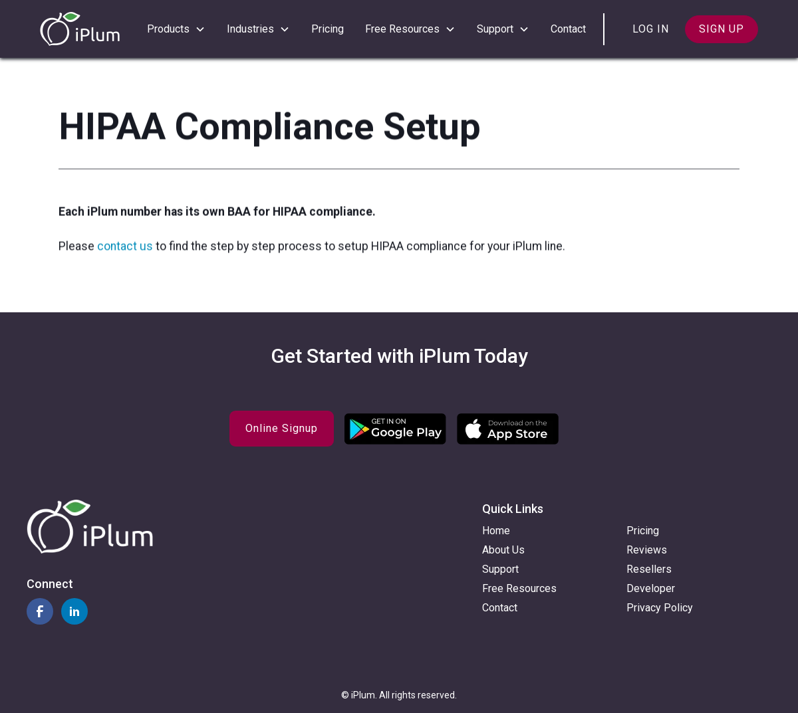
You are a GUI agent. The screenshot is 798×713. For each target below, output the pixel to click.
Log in (650, 29)
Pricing (327, 29)
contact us (126, 248)
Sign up (721, 29)
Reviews (646, 550)
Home (496, 530)
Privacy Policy (659, 607)
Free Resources (519, 588)
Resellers (649, 569)
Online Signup (281, 428)
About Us (503, 550)
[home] (80, 29)
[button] (176, 29)
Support (500, 569)
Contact (568, 29)
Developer (650, 588)
